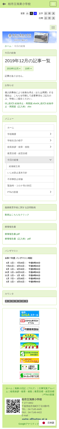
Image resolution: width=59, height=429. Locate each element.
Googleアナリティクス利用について (36, 424)
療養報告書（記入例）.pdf (18, 238)
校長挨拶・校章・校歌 (21, 391)
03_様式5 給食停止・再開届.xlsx (21, 103)
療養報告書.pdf (12, 234)
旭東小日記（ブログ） (26, 388)
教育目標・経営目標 (44, 391)
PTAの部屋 (49, 394)
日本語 (47, 423)
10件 (28, 68)
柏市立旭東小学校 (19, 4)
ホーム (8, 46)
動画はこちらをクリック (17, 214)
